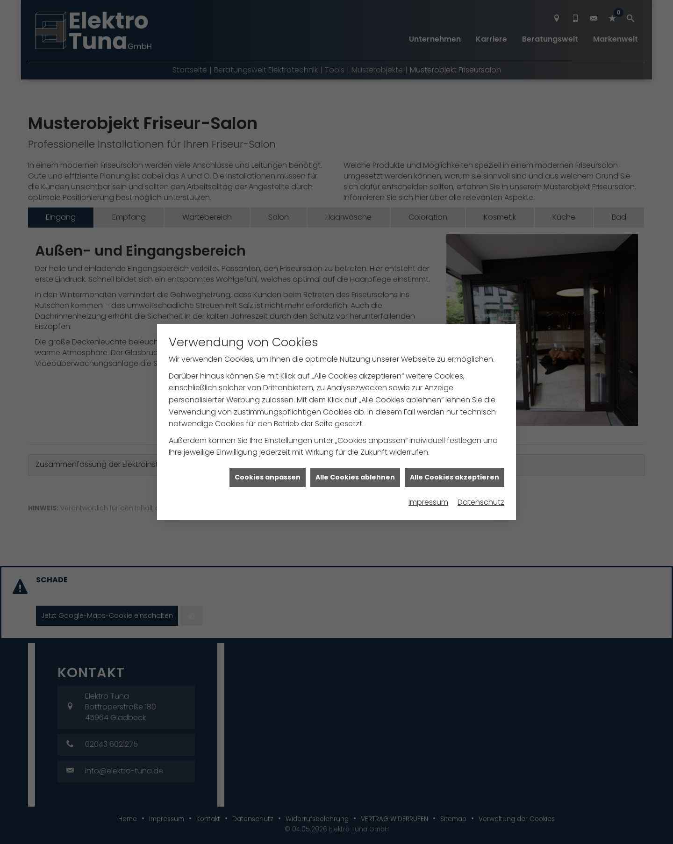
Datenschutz (481, 488)
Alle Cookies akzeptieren (454, 463)
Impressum (428, 488)
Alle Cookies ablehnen (355, 463)
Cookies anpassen (268, 463)
